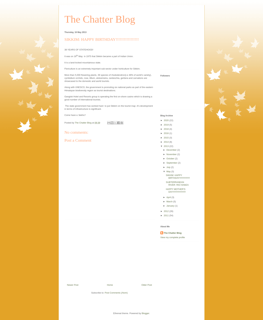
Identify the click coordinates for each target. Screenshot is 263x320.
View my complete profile (172, 237)
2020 (166, 120)
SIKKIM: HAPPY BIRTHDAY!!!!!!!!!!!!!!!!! (178, 176)
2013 (166, 146)
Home (110, 285)
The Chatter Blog (100, 19)
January (170, 206)
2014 (166, 142)
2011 (166, 215)
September (172, 163)
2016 (166, 133)
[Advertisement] (109, 250)
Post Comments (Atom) (116, 292)
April (168, 197)
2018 (166, 129)
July (168, 167)
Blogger (145, 313)
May (168, 171)
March (169, 201)
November (171, 154)
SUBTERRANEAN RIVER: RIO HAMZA (177, 183)
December (171, 150)
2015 (166, 137)
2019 (166, 124)
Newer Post (72, 285)
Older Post (146, 285)
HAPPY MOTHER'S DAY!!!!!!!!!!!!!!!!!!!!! (176, 190)
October (170, 158)
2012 (166, 211)
